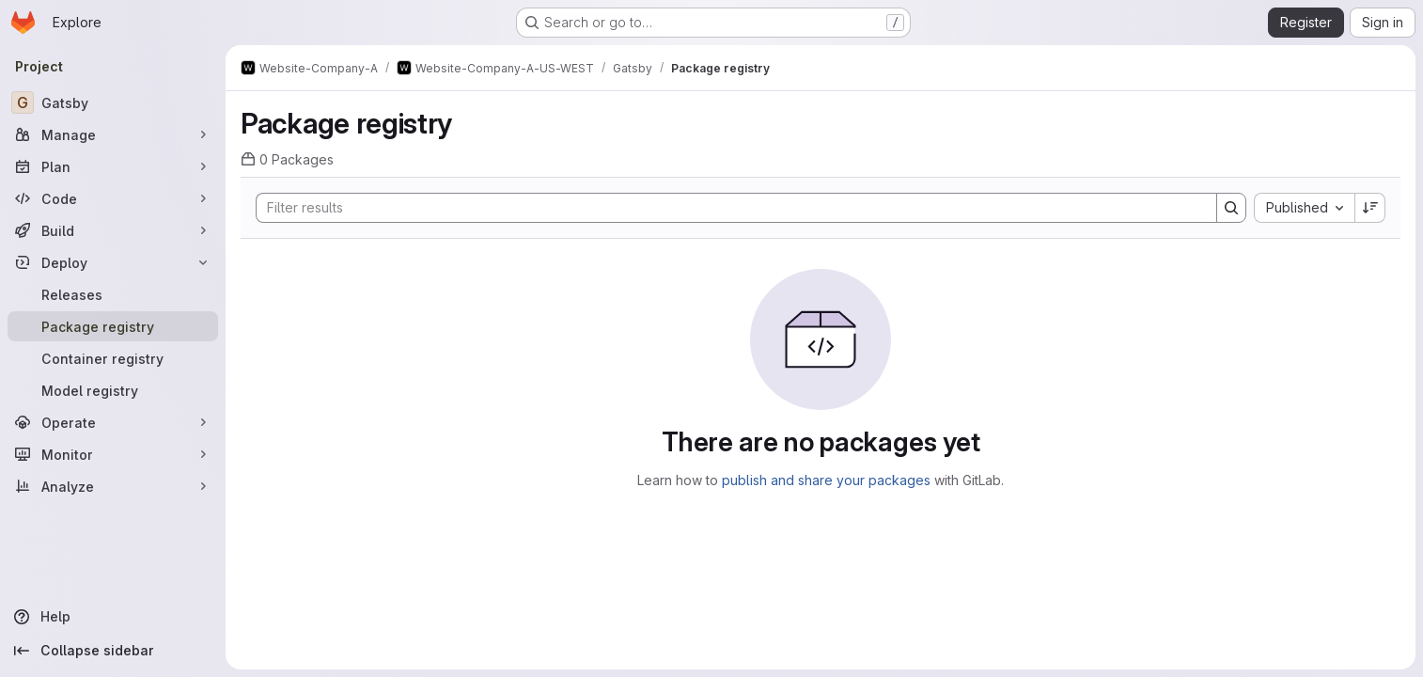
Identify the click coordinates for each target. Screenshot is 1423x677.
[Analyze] (113, 486)
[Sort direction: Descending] (1370, 208)
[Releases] (113, 294)
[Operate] (113, 422)
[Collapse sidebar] (113, 651)
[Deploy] (113, 262)
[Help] (113, 617)
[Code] (113, 198)
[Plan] (113, 166)
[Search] (727, 208)
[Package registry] (113, 326)
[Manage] (113, 134)
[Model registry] (113, 390)
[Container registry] (113, 358)
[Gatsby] (113, 102)
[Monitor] (113, 454)
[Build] (113, 230)
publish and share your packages (826, 480)
